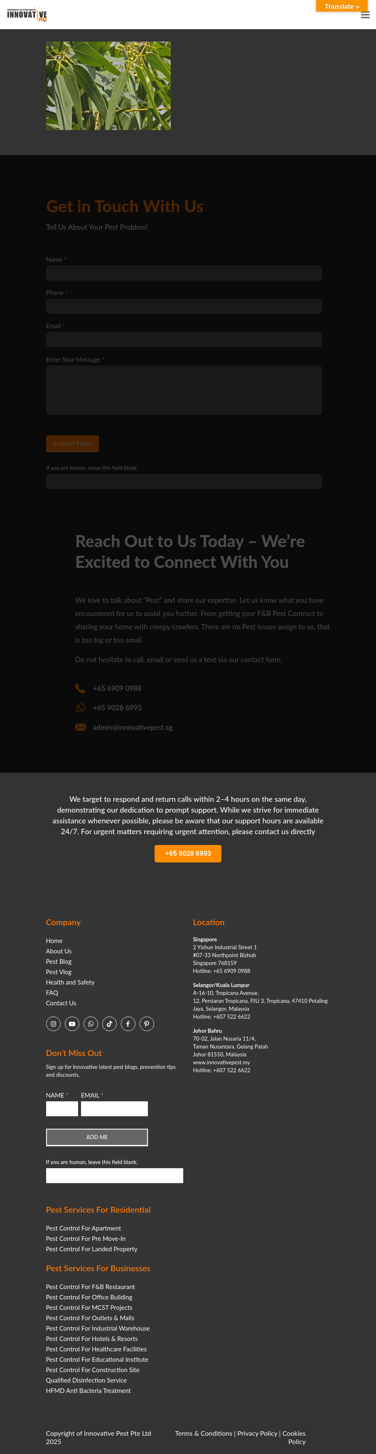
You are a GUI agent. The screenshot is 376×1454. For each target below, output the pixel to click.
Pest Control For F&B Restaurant (90, 1286)
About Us (59, 951)
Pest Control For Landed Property (92, 1249)
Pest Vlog (59, 971)
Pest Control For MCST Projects (89, 1307)
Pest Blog (59, 961)
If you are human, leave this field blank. (92, 1162)
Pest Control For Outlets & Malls (90, 1317)
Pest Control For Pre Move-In (86, 1238)
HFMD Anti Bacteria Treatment (88, 1390)
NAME (57, 1095)
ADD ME (97, 1137)
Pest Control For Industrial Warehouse (98, 1328)
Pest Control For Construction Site (93, 1369)
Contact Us (61, 1003)
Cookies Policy (294, 1437)
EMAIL (92, 1095)
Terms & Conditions (204, 1433)
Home (54, 940)
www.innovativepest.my (221, 1062)
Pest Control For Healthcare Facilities (96, 1349)
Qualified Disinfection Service (86, 1380)
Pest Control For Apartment (83, 1228)
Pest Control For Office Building (89, 1297)
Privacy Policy (257, 1433)
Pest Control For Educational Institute (97, 1359)
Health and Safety (70, 982)
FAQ (52, 992)
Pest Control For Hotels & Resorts (92, 1338)
